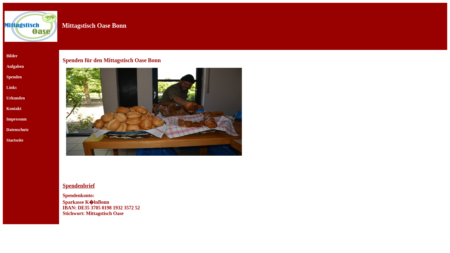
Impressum (16, 119)
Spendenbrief (79, 186)
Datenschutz (17, 129)
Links (11, 87)
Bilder (12, 55)
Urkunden (15, 98)
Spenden (14, 76)
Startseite (15, 140)
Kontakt (13, 108)
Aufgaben (15, 66)
